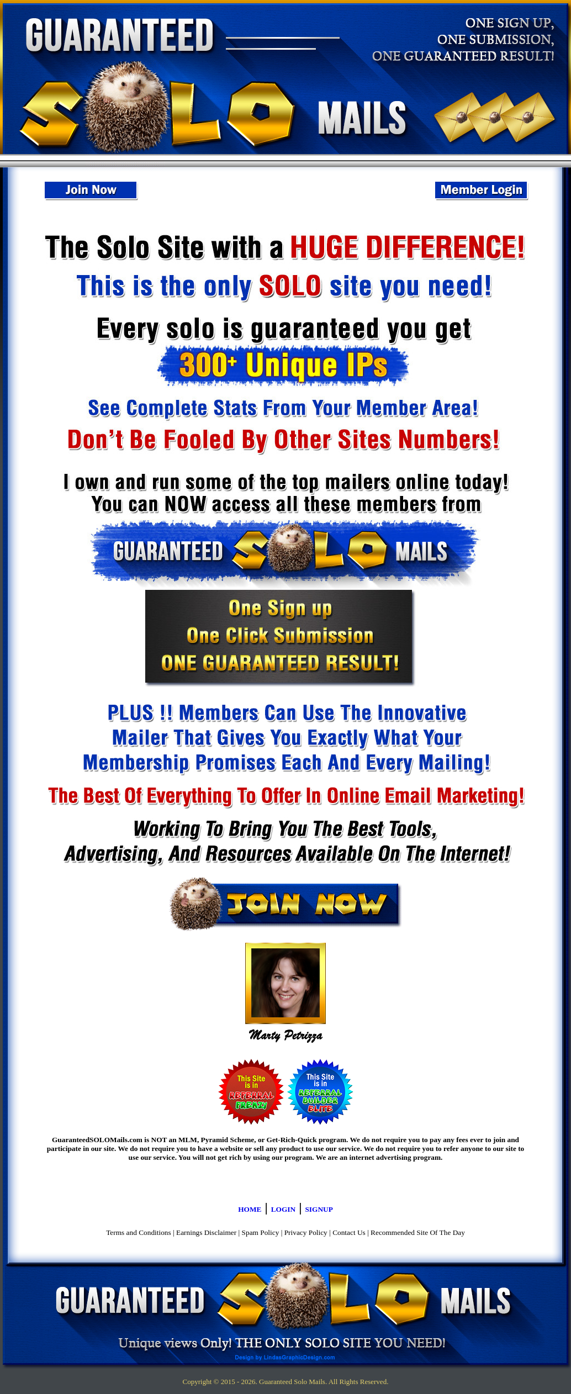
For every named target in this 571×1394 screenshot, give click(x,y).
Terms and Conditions (138, 1232)
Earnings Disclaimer (206, 1232)
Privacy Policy (305, 1232)
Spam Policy (260, 1232)
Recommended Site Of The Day (418, 1232)
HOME (249, 1209)
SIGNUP (318, 1209)
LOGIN (283, 1209)
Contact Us (349, 1232)
